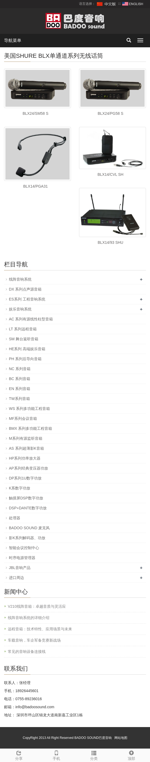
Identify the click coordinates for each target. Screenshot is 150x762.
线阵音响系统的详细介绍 (28, 618)
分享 (19, 755)
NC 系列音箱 (19, 369)
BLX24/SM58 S (36, 113)
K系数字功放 (19, 488)
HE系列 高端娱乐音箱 (27, 349)
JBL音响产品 (19, 568)
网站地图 (120, 738)
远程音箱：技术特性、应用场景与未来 (40, 629)
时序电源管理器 (22, 558)
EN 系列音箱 (19, 389)
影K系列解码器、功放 (27, 538)
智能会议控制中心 (24, 548)
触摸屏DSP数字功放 (26, 498)
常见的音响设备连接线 (27, 651)
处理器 (14, 518)
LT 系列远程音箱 (23, 329)
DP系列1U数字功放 (25, 478)
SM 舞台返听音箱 (23, 339)
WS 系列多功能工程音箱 (29, 408)
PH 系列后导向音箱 (25, 359)
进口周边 (16, 577)
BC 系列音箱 (19, 379)
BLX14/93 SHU (110, 242)
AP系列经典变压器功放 (28, 468)
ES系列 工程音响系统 (27, 299)
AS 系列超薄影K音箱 (26, 448)
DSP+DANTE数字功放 (28, 508)
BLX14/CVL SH (111, 174)
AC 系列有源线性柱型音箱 (31, 319)
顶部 (131, 755)
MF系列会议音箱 (23, 418)
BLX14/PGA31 (35, 186)
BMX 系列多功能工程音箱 (30, 428)
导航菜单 (12, 40)
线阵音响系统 (20, 279)
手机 (56, 755)
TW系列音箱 (19, 398)
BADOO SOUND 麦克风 (29, 528)
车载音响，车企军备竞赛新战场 (34, 640)
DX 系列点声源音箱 (25, 289)
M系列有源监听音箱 (25, 438)
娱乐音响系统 (20, 309)
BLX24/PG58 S (110, 113)
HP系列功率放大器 (24, 458)
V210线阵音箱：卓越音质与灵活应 (37, 606)
